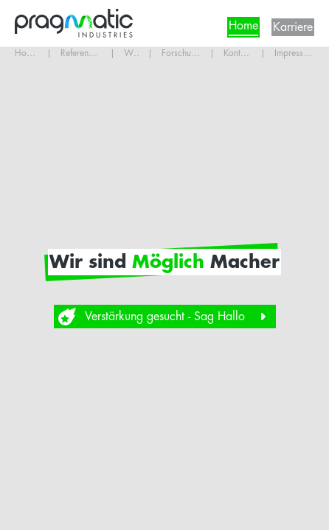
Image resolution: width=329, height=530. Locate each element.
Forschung (181, 53)
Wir (131, 53)
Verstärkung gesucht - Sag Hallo (164, 316)
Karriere (293, 27)
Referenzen (81, 53)
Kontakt (238, 53)
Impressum (294, 53)
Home (243, 29)
